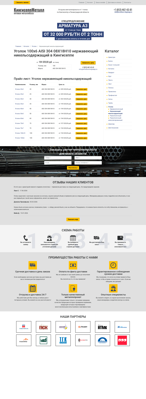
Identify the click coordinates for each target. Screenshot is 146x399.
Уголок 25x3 (19, 94)
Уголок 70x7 (19, 128)
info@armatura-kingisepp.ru (123, 12)
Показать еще (73, 219)
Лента (110, 80)
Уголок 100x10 (20, 133)
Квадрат (111, 72)
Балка (110, 61)
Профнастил (112, 95)
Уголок (110, 107)
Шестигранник (113, 128)
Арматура (111, 57)
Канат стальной (113, 65)
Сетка (110, 99)
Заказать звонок (21, 2)
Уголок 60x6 (19, 118)
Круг (109, 76)
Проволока (112, 91)
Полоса (110, 88)
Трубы (110, 103)
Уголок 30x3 (19, 99)
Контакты (127, 2)
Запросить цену (88, 63)
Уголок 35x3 (19, 104)
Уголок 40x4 (19, 109)
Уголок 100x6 (19, 138)
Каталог (90, 2)
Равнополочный (115, 116)
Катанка (111, 69)
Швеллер (111, 124)
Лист (110, 84)
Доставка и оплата (114, 2)
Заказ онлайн (100, 2)
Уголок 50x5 (19, 113)
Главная (81, 2)
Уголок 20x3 (19, 89)
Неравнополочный (116, 109)
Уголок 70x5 (19, 123)
